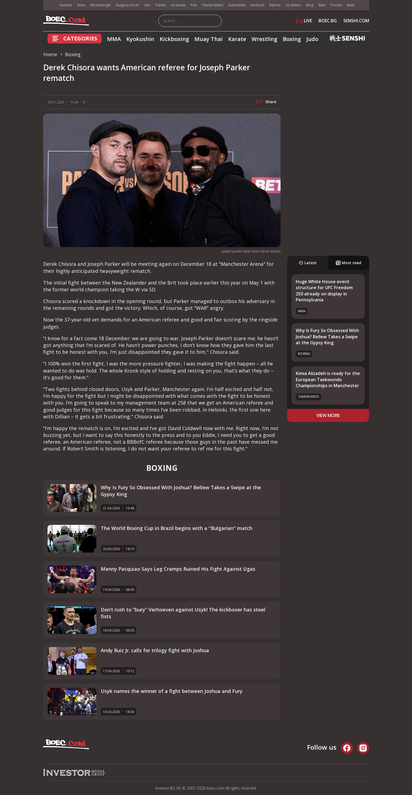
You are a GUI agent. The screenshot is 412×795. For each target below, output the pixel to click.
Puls (194, 5)
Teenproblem (212, 5)
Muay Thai (208, 39)
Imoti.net (257, 5)
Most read (348, 262)
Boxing (292, 39)
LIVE (304, 21)
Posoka (336, 5)
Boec (351, 5)
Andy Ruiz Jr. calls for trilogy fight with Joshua (155, 650)
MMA (114, 39)
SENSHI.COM (356, 21)
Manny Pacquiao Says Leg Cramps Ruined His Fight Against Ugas (178, 569)
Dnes (81, 5)
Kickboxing (174, 39)
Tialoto (160, 5)
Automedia (237, 5)
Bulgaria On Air (127, 5)
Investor (66, 5)
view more (328, 415)
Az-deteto (293, 5)
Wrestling (264, 39)
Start (321, 5)
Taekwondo (308, 396)
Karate (237, 39)
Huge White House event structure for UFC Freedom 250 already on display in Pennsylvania (324, 291)
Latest (307, 262)
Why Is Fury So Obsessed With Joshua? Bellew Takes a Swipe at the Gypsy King (327, 336)
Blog (309, 5)
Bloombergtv (100, 5)
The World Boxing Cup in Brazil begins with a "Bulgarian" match (176, 528)
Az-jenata (178, 5)
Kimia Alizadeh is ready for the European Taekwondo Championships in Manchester (328, 379)
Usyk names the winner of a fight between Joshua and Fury (172, 691)
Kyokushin (140, 39)
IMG (50, 5)
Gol (147, 5)
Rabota (275, 5)
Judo (312, 39)
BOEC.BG (328, 21)
